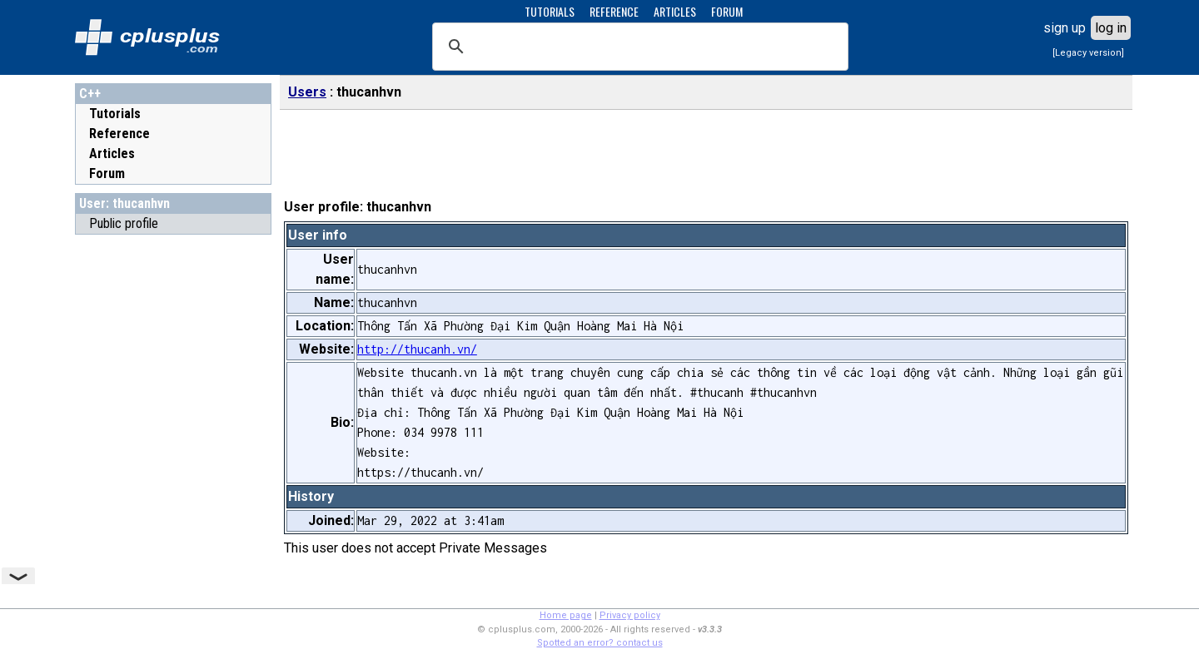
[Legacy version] (1088, 52)
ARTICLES (675, 11)
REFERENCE (614, 11)
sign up (1064, 28)
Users (307, 92)
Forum (107, 173)
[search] (638, 47)
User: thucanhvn (124, 203)
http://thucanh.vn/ (417, 349)
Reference (119, 133)
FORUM (727, 11)
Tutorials (115, 113)
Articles (112, 153)
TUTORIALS (550, 11)
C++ (90, 94)
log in (1111, 28)
